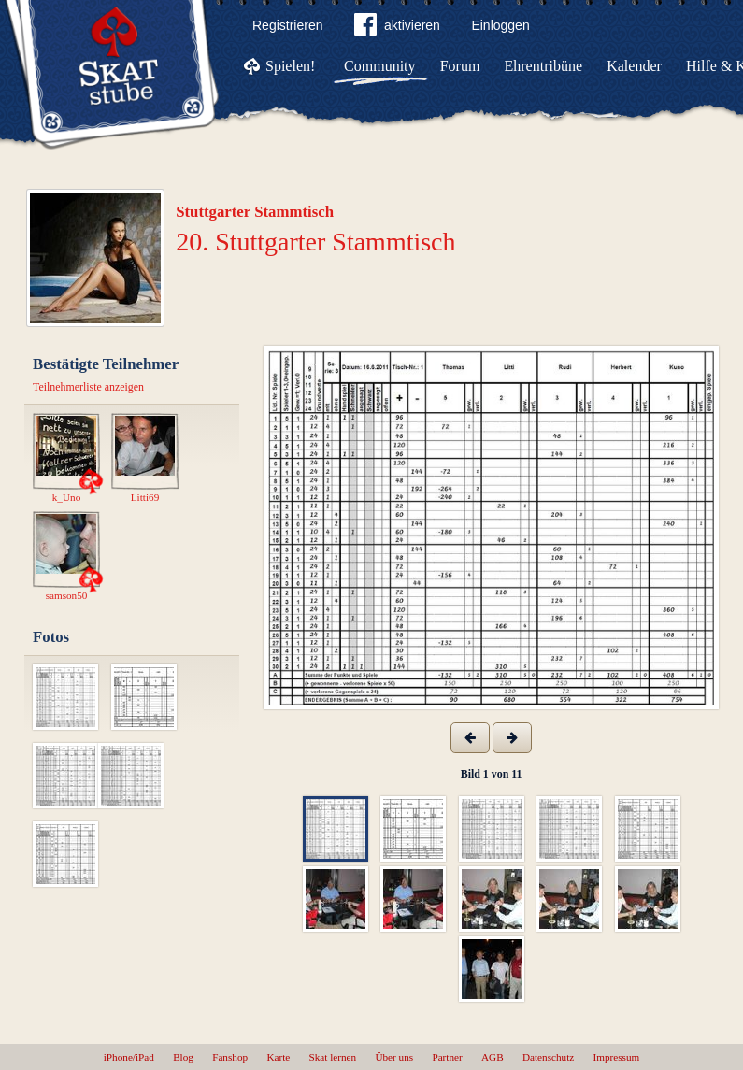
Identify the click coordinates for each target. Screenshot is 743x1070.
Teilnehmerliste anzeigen (88, 386)
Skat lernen (333, 1057)
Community (379, 66)
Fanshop (230, 1057)
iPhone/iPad (129, 1057)
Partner (447, 1057)
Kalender (634, 66)
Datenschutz (548, 1057)
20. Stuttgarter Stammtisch (315, 241)
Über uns (394, 1057)
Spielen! (290, 66)
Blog (183, 1057)
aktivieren (397, 28)
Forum (460, 66)
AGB (492, 1057)
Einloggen (500, 25)
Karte (278, 1057)
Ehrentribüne (544, 66)
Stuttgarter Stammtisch (255, 212)
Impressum (616, 1057)
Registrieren (287, 25)
